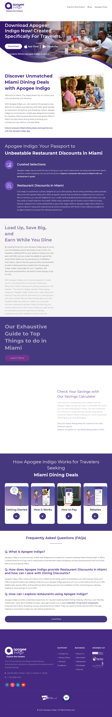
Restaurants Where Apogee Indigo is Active (28, 54)
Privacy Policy (64, 658)
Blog (90, 7)
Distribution (81, 661)
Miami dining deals (26, 119)
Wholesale (80, 665)
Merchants (80, 658)
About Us (80, 654)
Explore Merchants (76, 7)
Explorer (79, 669)
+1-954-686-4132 (13, 677)
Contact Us (63, 654)
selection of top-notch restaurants (82, 603)
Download (13, 46)
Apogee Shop (101, 7)
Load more (56, 619)
